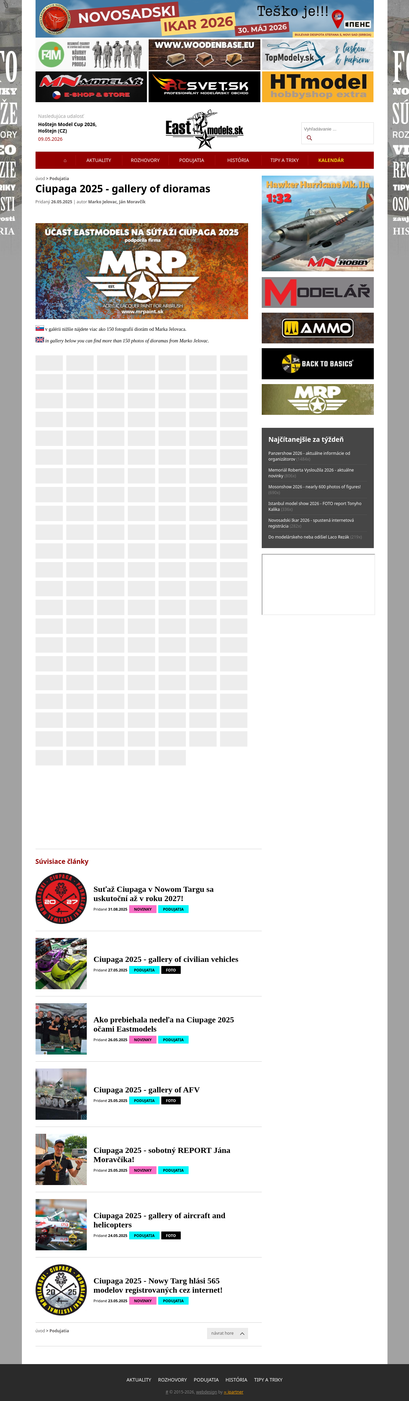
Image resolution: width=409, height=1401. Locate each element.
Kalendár (331, 160)
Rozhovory (145, 160)
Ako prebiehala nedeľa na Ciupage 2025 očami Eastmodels (164, 1024)
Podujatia (191, 160)
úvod (40, 178)
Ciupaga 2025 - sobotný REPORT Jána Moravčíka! (162, 1155)
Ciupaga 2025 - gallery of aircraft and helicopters (160, 1220)
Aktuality (98, 160)
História (238, 160)
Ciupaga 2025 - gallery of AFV (147, 1089)
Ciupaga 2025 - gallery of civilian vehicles (166, 959)
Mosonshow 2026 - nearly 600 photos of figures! (315, 487)
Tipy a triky (285, 160)
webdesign (206, 1392)
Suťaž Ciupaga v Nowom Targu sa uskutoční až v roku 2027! (154, 894)
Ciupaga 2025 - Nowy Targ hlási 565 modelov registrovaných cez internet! (158, 1285)
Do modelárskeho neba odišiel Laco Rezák (309, 537)
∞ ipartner (233, 1392)
